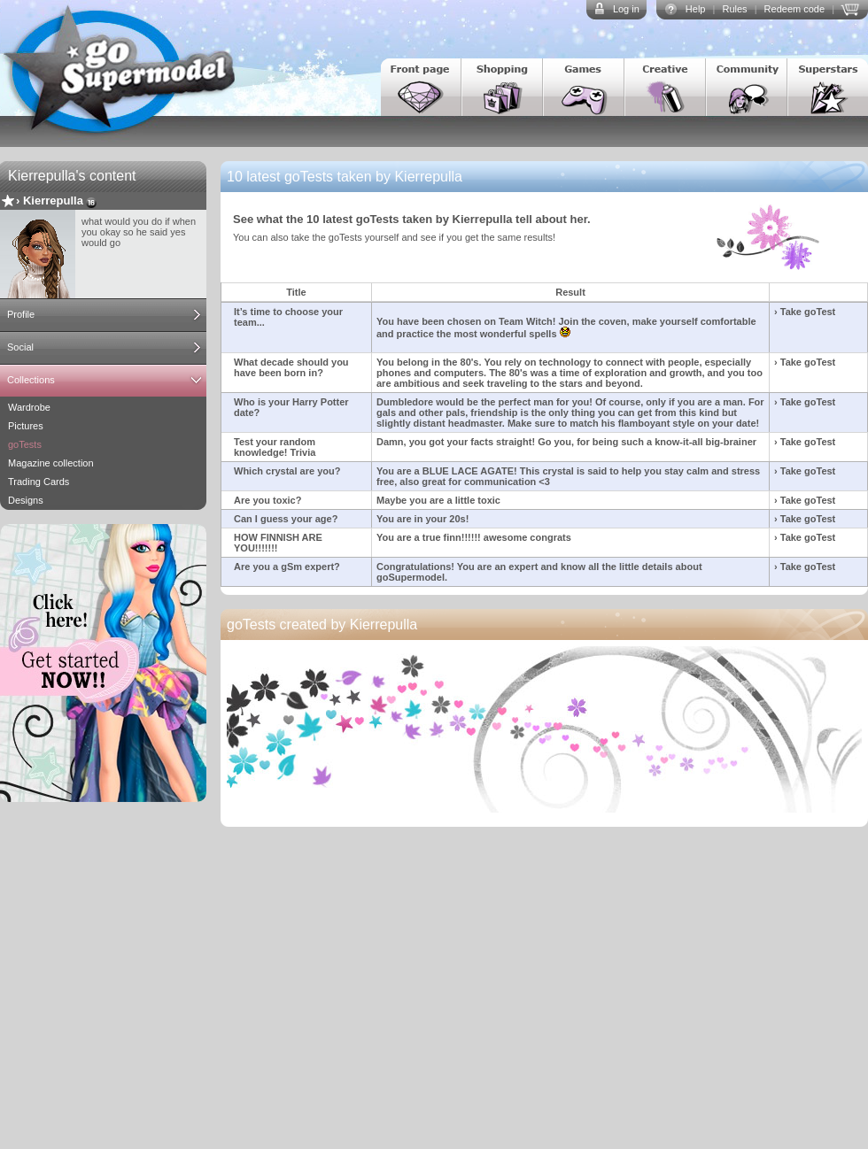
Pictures (25, 425)
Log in (626, 9)
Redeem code (794, 9)
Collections (31, 379)
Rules (734, 9)
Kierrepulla (53, 200)
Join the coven (592, 321)
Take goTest (808, 311)
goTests (25, 444)
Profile (21, 314)
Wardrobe (29, 407)
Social (20, 347)
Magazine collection (51, 463)
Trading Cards (38, 481)
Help (696, 9)
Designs (25, 500)
